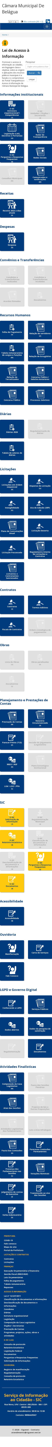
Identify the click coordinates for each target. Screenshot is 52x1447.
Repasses (8, 1287)
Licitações (9, 1262)
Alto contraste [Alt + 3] (33, 21)
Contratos (9, 1259)
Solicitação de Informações (17, 1361)
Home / (5, 35)
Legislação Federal (13, 1351)
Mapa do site (10, 1247)
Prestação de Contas (14, 1329)
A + (10, 22)
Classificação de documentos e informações (25, 1299)
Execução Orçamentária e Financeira (21, 1271)
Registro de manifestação (16, 1369)
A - (16, 22)
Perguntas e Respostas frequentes (21, 1357)
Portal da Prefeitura (13, 1250)
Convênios (9, 1309)
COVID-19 (8, 1240)
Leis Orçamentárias (13, 1277)
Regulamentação (12, 1373)
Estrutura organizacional (16, 1316)
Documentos (10, 1354)
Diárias (7, 1312)
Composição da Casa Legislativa (19, 1322)
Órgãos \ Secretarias (14, 1325)
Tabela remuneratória (14, 1284)
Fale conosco (10, 1243)
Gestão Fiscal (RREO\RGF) (16, 1274)
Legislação (9, 1319)
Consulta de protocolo (14, 1344)
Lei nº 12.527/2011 (12, 1296)
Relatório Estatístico (14, 1347)
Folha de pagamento (14, 1280)
